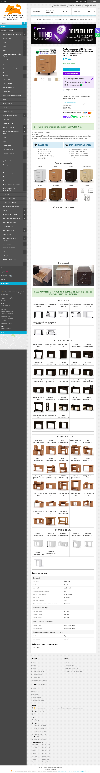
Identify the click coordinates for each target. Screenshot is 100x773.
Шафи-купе (6, 80)
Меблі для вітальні (8, 177)
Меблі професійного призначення (9, 189)
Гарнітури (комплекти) (10, 115)
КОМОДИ (5, 256)
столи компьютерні (37, 671)
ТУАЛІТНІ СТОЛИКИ (8, 226)
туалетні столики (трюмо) (39, 680)
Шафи (4, 50)
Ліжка (4, 46)
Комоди (77, 11)
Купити (71, 70)
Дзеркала (6, 119)
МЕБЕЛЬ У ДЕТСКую (9, 230)
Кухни (4, 137)
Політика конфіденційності (81, 771)
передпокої (35, 694)
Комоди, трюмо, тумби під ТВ (12, 34)
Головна (36, 11)
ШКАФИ (5, 252)
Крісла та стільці (8, 72)
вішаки (33, 665)
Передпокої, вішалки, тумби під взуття (12, 55)
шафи (33, 662)
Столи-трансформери (10, 202)
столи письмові (36, 677)
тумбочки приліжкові (71, 668)
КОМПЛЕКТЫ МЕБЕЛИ (9, 222)
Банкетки (6, 194)
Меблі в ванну (7, 103)
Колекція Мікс (7, 38)
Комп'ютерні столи (9, 198)
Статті (3, 280)
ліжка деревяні (69, 665)
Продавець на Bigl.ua (50, 769)
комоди (33, 668)
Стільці (5, 107)
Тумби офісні (7, 161)
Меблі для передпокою (10, 173)
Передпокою (7, 145)
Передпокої (6, 92)
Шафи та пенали (8, 157)
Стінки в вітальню (8, 149)
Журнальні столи (8, 123)
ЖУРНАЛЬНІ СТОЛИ (9, 248)
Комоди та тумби (8, 127)
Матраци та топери (9, 165)
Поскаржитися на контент (65, 771)
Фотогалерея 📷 (6, 276)
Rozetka (5, 264)
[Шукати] (24, 23)
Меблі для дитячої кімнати (11, 185)
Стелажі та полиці (8, 153)
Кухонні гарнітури (8, 64)
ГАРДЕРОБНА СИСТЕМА (10, 214)
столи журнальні (36, 674)
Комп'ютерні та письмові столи (11, 132)
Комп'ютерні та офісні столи (12, 95)
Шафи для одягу (8, 84)
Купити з (71, 74)
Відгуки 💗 (4, 272)
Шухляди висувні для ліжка (73, 671)
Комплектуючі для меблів (11, 206)
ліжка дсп (67, 662)
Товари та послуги (7, 30)
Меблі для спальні (8, 181)
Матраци (5, 76)
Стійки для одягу (8, 111)
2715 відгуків (82, 1)
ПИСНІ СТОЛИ (7, 244)
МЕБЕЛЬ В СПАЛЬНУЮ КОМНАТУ (9, 239)
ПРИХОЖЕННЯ (7, 234)
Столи (4, 42)
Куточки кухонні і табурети (11, 68)
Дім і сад (5, 210)
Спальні (5, 60)
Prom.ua (59, 767)
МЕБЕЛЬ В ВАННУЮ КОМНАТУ (12, 218)
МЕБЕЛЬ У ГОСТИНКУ (9, 260)
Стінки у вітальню (8, 88)
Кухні (4, 99)
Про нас (3, 268)
